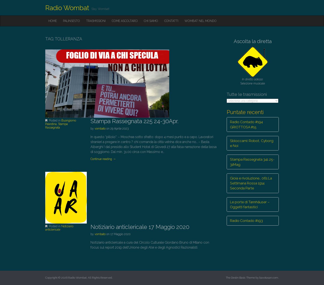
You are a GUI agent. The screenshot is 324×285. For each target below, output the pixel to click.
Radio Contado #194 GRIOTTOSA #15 (246, 124)
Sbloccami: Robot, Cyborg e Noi (251, 143)
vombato (100, 128)
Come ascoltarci (125, 21)
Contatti (171, 21)
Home (52, 21)
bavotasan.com (268, 277)
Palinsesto (71, 21)
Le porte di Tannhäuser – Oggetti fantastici (250, 204)
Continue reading (103, 159)
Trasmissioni (96, 21)
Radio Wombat (67, 8)
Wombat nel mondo (201, 21)
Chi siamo (151, 21)
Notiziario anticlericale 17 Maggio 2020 (140, 227)
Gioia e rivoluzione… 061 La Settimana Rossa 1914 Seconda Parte (251, 183)
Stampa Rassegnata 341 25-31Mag (252, 161)
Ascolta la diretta (253, 41)
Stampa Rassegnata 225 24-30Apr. (135, 121)
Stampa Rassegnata (56, 125)
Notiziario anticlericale (59, 228)
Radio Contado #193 (246, 221)
